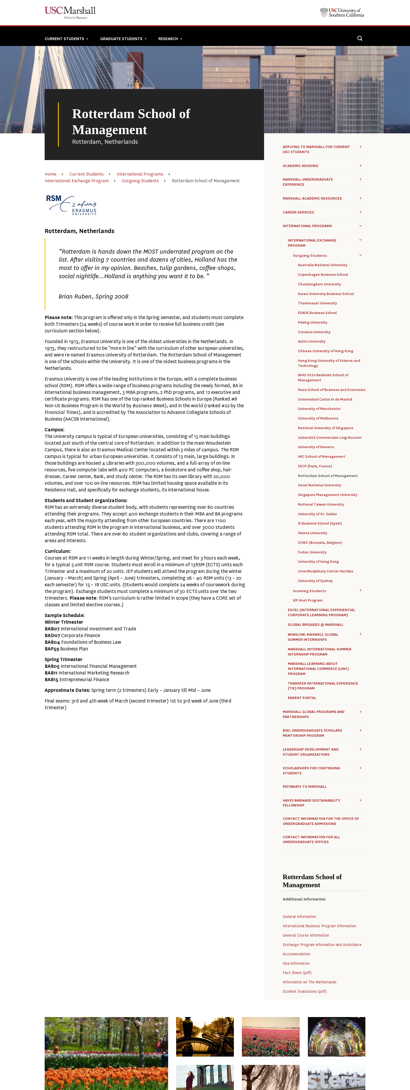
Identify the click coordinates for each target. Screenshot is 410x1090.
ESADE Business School (317, 313)
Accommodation (296, 954)
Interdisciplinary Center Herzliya (325, 571)
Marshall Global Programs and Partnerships (314, 714)
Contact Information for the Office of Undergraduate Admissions (321, 821)
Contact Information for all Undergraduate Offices (311, 840)
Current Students (86, 174)
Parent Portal (302, 698)
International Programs (140, 174)
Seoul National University (319, 485)
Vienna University (312, 533)
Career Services (298, 212)
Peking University (312, 322)
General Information (299, 916)
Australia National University (322, 265)
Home (50, 174)
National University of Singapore (325, 428)
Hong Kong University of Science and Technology (329, 363)
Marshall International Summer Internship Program (319, 652)
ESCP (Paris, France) (315, 466)
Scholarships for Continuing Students (311, 771)
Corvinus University (314, 332)
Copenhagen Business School (323, 274)
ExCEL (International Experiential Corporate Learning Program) (321, 613)
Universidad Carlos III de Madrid (325, 399)
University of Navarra (316, 447)
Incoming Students (309, 591)
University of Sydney (315, 581)
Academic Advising (300, 165)
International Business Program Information (319, 926)
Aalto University (312, 341)
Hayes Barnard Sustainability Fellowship (311, 803)
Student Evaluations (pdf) (305, 991)
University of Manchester (319, 408)
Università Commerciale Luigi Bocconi (329, 437)
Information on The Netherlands (309, 982)
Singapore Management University (327, 494)
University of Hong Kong (318, 561)
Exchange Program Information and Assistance (322, 944)
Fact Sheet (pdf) (297, 972)
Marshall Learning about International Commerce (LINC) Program (318, 668)
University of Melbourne (318, 418)
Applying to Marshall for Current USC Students (316, 149)
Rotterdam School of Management (328, 476)
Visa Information (296, 963)
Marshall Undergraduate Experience (308, 182)
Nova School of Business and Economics (331, 389)
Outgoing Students (140, 181)
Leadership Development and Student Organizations (311, 752)
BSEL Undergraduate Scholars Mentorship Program (312, 733)
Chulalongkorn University (319, 284)
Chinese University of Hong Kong (325, 351)
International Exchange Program (77, 181)
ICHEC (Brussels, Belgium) (320, 542)
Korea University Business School (326, 294)
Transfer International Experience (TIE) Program (323, 686)
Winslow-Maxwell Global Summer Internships (313, 637)
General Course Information (306, 935)
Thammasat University (317, 303)
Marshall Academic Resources (312, 198)
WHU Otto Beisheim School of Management (323, 378)
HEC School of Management (321, 456)
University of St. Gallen (317, 514)
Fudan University (312, 552)
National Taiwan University (321, 504)
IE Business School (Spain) (320, 523)
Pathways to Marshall (305, 786)
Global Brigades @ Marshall (315, 624)
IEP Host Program (308, 600)
